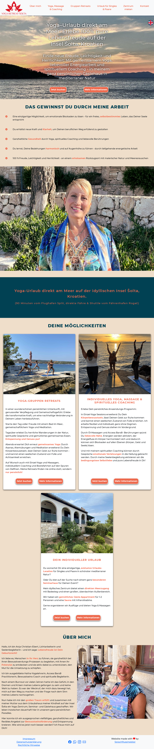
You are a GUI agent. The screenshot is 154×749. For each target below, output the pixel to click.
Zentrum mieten (128, 8)
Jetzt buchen (58, 89)
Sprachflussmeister (125, 742)
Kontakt (144, 6)
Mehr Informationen (96, 89)
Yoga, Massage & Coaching (56, 8)
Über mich (35, 6)
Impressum (29, 738)
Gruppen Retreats (80, 6)
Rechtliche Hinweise (29, 745)
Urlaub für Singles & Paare (107, 8)
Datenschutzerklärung (29, 742)
